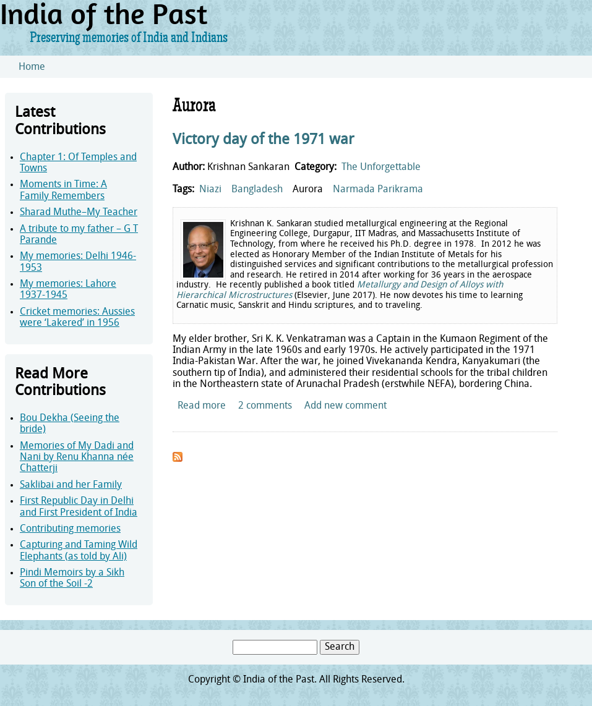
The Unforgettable (381, 167)
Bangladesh (257, 190)
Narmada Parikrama (378, 190)
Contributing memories (70, 529)
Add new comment (345, 406)
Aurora (308, 190)
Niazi (210, 190)
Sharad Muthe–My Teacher (78, 213)
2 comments (265, 406)
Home (32, 67)
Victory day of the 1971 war (263, 140)
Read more (202, 406)
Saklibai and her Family (71, 485)
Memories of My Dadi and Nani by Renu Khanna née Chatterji (77, 457)
